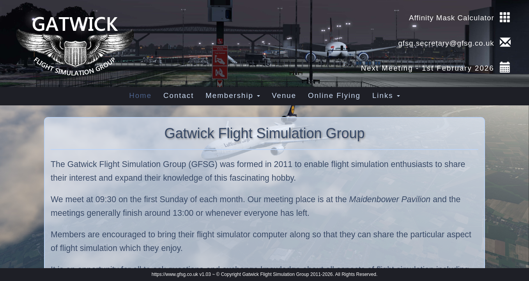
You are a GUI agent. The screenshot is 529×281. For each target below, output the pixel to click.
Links (386, 95)
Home (140, 95)
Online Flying (334, 95)
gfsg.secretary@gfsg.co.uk (445, 43)
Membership (232, 95)
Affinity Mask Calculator (451, 18)
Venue (284, 95)
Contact (178, 95)
